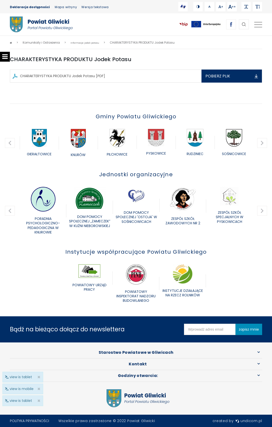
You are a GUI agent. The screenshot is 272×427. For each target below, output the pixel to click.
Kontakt (138, 364)
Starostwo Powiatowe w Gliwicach (136, 352)
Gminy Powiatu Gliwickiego (136, 116)
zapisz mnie (249, 329)
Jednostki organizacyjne (136, 174)
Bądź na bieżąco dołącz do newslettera (67, 329)
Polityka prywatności (29, 420)
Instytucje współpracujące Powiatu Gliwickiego (136, 252)
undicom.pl (249, 420)
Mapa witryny (66, 7)
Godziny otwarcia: (138, 375)
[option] (39, 143)
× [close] (37, 400)
